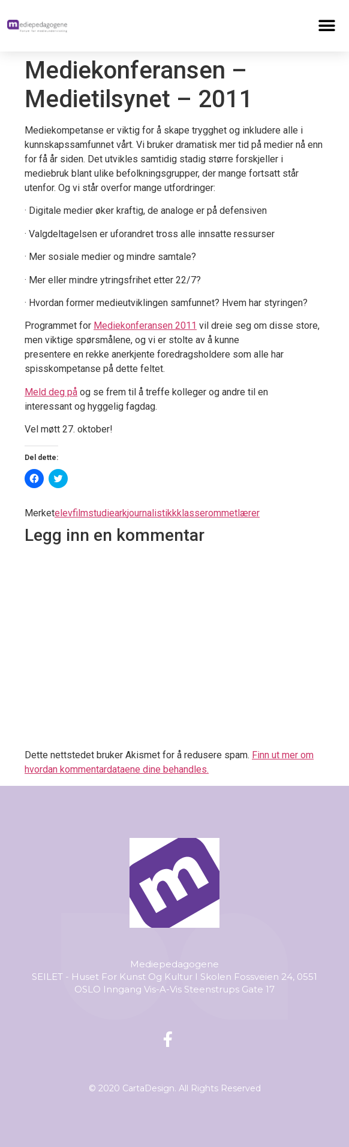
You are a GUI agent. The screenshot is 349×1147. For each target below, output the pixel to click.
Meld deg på (51, 392)
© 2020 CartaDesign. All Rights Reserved (175, 1088)
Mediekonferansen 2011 (145, 325)
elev (64, 513)
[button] (327, 25)
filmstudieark (100, 513)
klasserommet (207, 513)
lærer (248, 513)
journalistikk (152, 513)
